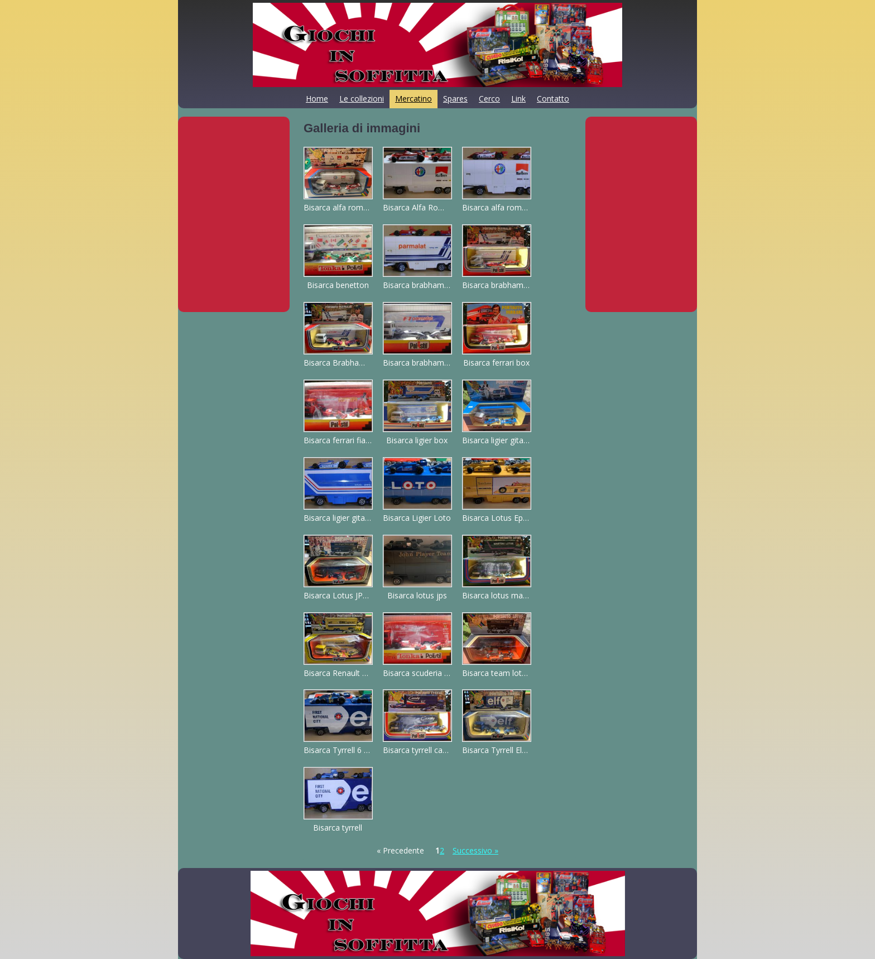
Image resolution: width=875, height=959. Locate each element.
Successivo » (475, 850)
